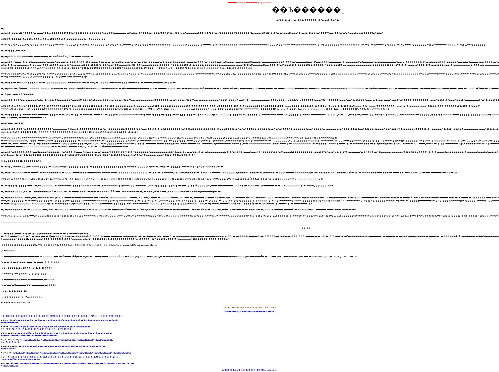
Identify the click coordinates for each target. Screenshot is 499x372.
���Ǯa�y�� (33, 353)
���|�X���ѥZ (11, 322)
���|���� (30, 316)
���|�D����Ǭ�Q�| (107, 320)
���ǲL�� (18, 353)
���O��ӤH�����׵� (43, 333)
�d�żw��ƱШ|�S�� (124, 363)
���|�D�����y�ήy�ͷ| (82, 320)
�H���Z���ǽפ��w (34, 327)
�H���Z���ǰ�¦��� (57, 327)
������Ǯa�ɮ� (92, 357)
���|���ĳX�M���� (49, 316)
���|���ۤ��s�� (72, 316)
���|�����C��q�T (264, 311)
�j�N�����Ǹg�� (32, 346)
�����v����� (122, 353)
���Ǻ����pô (50, 353)
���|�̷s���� (24, 320)
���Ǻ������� (68, 353)
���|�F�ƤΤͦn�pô (91, 316)
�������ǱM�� (39, 363)
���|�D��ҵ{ (41, 320)
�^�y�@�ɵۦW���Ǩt (30, 359)
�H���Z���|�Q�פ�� (39, 329)
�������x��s (104, 333)
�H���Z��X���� (63, 329)
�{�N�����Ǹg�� (96, 346)
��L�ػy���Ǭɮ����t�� (50, 357)
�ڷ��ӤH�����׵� (62, 333)
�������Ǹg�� (32, 340)
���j (53, 346)
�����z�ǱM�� (59, 363)
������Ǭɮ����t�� (24, 357)
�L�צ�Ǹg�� (10, 348)
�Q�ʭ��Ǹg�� (68, 340)
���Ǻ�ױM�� (20, 363)
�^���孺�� (230, 311)
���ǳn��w (86, 353)
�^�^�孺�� (244, 311)
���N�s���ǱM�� (81, 363)
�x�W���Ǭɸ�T (10, 359)
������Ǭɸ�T (73, 357)
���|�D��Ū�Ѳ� (59, 320)
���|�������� (11, 316)
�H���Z (16, 327)
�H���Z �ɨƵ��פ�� (81, 327)
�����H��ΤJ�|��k (112, 316)
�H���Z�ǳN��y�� (14, 329)
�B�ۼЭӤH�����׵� (83, 333)
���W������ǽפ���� (16, 335)
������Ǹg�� (85, 340)
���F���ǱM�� (103, 363)
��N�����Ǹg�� (75, 346)
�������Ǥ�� (103, 353)
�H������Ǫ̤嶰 (22, 333)
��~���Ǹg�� (50, 340)
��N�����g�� (12, 342)
